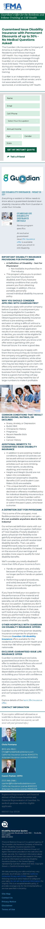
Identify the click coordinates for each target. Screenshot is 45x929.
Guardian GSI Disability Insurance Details (24, 217)
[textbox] (22, 121)
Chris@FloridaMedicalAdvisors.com (18, 752)
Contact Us (7, 898)
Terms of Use (8, 909)
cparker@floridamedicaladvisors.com (19, 783)
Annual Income (14, 129)
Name (10, 98)
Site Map (6, 894)
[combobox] (22, 121)
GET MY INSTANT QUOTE (21, 149)
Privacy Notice (9, 902)
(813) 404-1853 (8, 749)
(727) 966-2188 (8, 781)
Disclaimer (7, 905)
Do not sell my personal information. (25, 881)
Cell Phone (12, 114)
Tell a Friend (16, 157)
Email (9, 106)
